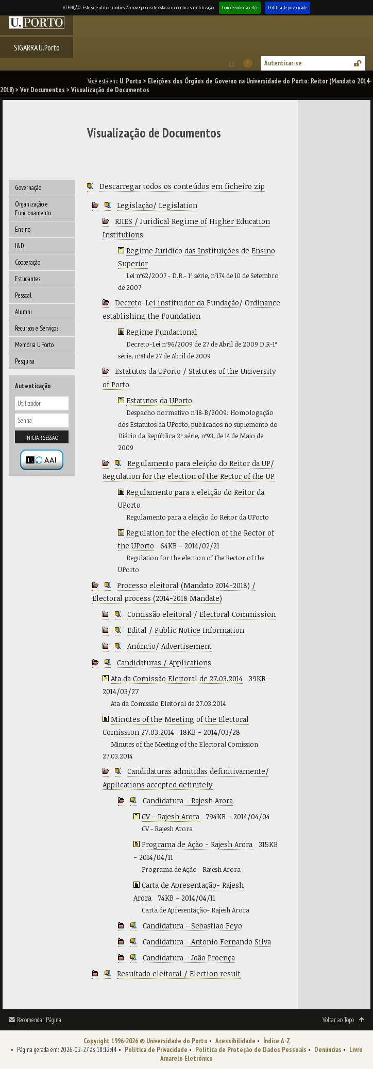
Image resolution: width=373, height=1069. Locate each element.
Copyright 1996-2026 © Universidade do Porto (145, 1041)
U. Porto (131, 81)
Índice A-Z (276, 1041)
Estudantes (27, 278)
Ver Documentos (42, 89)
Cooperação (27, 262)
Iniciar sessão (41, 437)
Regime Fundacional (161, 332)
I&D (19, 246)
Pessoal (23, 295)
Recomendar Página (39, 1019)
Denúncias (328, 1049)
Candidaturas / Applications (164, 662)
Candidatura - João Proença (189, 957)
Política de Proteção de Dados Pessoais (251, 1049)
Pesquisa (25, 361)
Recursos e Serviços (36, 328)
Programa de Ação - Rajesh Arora (197, 844)
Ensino (22, 229)
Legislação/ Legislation (157, 205)
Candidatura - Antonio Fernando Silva (207, 941)
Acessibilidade (235, 1041)
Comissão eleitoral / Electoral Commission (201, 614)
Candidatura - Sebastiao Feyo (192, 925)
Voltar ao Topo (338, 1019)
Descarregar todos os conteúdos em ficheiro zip (182, 186)
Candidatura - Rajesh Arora (188, 800)
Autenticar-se (283, 63)
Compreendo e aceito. (240, 7)
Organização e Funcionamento (33, 208)
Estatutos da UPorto (159, 400)
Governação (28, 187)
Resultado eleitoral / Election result (179, 973)
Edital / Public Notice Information (185, 630)
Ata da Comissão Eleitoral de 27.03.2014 (177, 678)
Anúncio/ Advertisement (169, 646)
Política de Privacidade (156, 1049)
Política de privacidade (287, 7)
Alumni (23, 311)
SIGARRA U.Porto (37, 47)
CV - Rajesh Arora (170, 816)
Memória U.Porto (34, 344)
